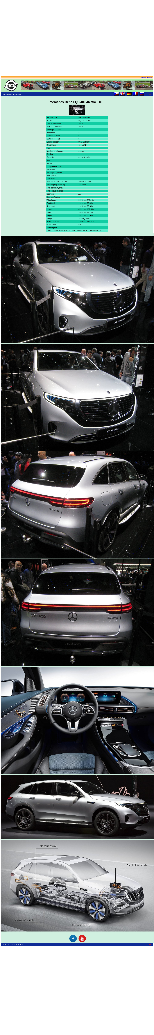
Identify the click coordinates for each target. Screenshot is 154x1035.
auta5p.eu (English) (146, 77)
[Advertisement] (76, 38)
